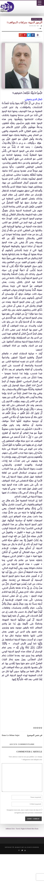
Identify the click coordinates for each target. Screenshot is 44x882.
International (37, 19)
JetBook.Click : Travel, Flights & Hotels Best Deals (22, 829)
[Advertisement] (22, 750)
